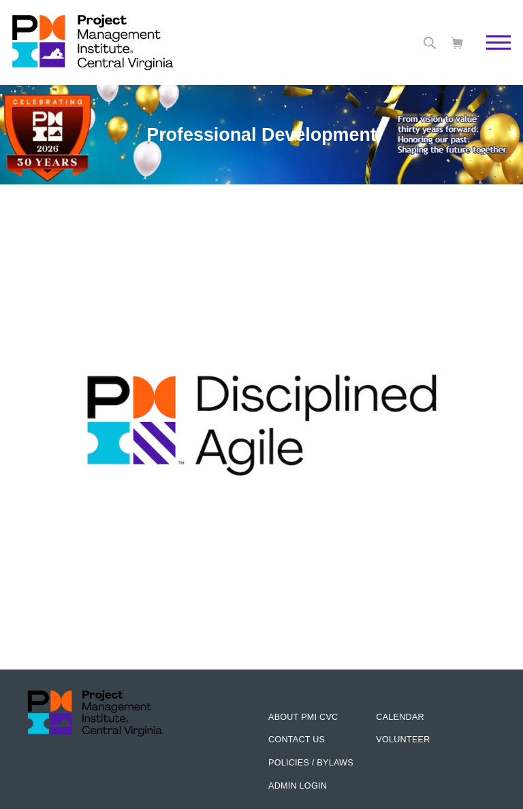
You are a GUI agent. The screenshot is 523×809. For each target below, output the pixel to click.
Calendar (400, 717)
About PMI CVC (303, 717)
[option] (261, 303)
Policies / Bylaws (310, 762)
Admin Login (297, 786)
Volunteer (403, 739)
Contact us (296, 739)
